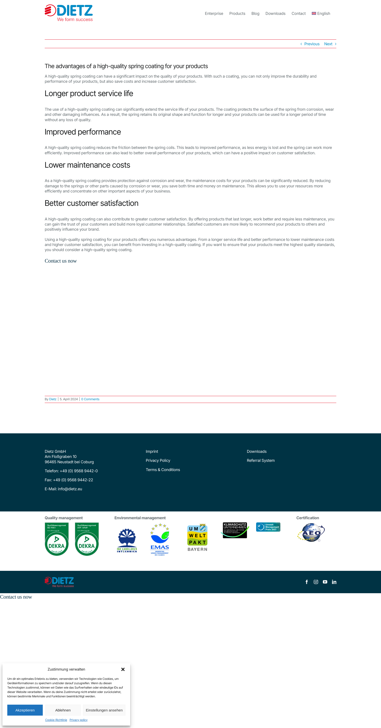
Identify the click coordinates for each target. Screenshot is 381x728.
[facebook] (306, 582)
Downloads (257, 451)
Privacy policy (78, 720)
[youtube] (325, 582)
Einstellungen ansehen (104, 710)
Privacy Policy (158, 460)
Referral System (261, 460)
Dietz (52, 399)
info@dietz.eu (69, 488)
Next (328, 43)
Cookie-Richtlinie (56, 720)
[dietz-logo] (59, 578)
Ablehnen (62, 710)
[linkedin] (334, 582)
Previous (312, 43)
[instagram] (316, 582)
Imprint (152, 451)
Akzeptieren (25, 710)
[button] (123, 669)
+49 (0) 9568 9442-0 (79, 470)
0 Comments (90, 399)
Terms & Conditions (163, 469)
